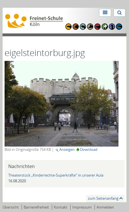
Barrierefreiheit (36, 207)
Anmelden (105, 207)
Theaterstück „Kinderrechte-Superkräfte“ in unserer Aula (55, 175)
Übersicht (11, 207)
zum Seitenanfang (103, 198)
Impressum (82, 207)
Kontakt (60, 207)
